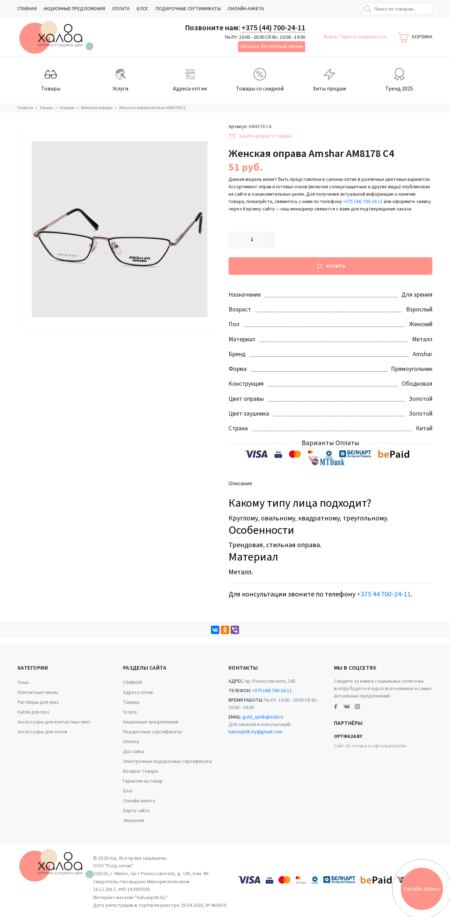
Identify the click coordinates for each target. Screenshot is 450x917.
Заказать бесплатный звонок (271, 46)
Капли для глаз (33, 712)
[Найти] (367, 9)
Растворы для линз (38, 702)
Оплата (121, 8)
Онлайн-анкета (246, 8)
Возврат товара (140, 771)
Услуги (130, 712)
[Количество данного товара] (252, 240)
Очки (23, 682)
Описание (240, 484)
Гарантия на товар (143, 781)
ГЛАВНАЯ (27, 8)
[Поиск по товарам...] (397, 9)
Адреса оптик (138, 692)
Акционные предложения (74, 8)
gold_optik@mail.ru (263, 717)
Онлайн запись (422, 889)
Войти (331, 36)
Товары (131, 702)
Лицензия (133, 820)
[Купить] (330, 266)
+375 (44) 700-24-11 (273, 27)
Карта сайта (136, 810)
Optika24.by (348, 736)
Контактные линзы (38, 692)
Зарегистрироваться (363, 36)
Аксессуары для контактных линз (54, 722)
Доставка (133, 751)
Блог (143, 8)
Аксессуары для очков (42, 731)
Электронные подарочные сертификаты (167, 761)
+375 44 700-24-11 (384, 594)
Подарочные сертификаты (188, 8)
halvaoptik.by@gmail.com (255, 731)
